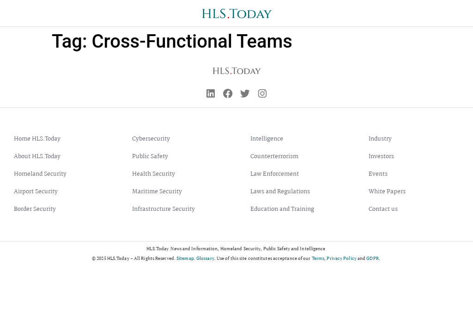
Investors (381, 157)
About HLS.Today (37, 157)
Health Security (153, 175)
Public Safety (150, 157)
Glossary (205, 259)
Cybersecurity (151, 140)
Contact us (383, 210)
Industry (380, 140)
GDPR (372, 259)
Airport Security (36, 192)
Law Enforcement (274, 175)
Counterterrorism (274, 157)
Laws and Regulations (280, 192)
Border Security (35, 210)
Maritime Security (157, 192)
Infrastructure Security (163, 210)
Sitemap (185, 259)
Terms (318, 259)
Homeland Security (40, 175)
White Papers (387, 192)
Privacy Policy (341, 259)
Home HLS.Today (37, 140)
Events (378, 175)
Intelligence (266, 140)
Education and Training (282, 210)
